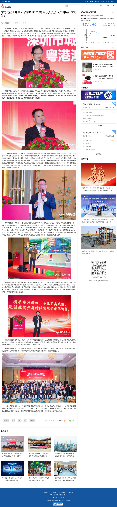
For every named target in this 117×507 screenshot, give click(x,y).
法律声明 (53, 492)
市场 (25, 420)
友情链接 (70, 492)
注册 (113, 5)
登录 (108, 5)
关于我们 (45, 492)
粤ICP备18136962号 (58, 497)
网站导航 (6, 1)
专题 (91, 1)
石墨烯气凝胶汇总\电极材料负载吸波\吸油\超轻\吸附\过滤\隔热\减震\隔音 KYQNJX (103, 66)
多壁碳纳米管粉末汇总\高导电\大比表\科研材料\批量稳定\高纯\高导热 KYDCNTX (103, 78)
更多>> (114, 48)
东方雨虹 (32, 420)
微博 (107, 1)
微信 (102, 1)
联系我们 (62, 492)
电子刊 (97, 1)
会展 (86, 1)
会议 (13, 420)
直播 (112, 1)
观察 (19, 420)
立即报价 (99, 126)
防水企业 (6, 420)
